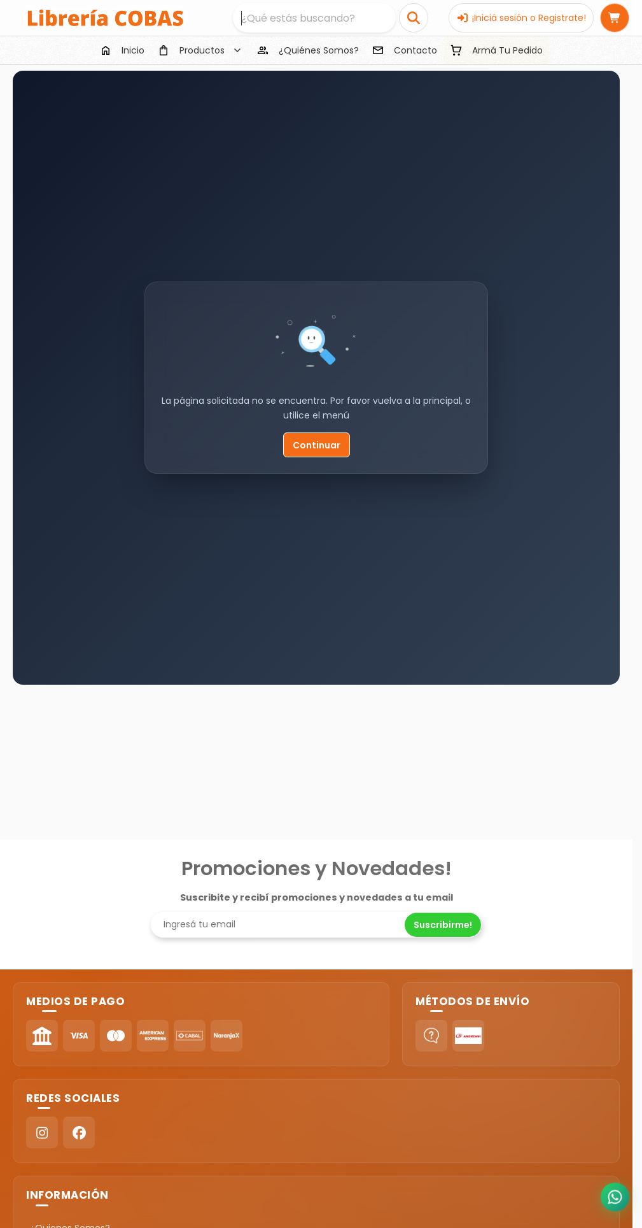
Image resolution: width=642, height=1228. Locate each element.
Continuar (316, 445)
